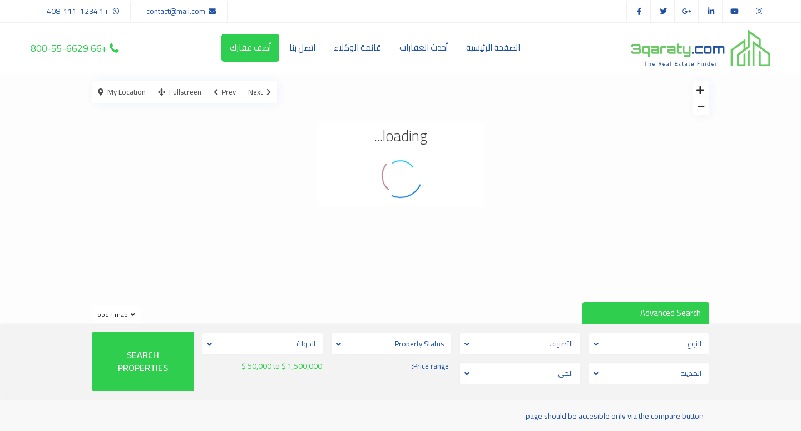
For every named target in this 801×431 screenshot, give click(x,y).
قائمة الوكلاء (357, 47)
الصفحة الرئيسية (493, 47)
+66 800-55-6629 (69, 48)
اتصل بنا (302, 47)
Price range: (430, 366)
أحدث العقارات (423, 47)
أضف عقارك (250, 47)
